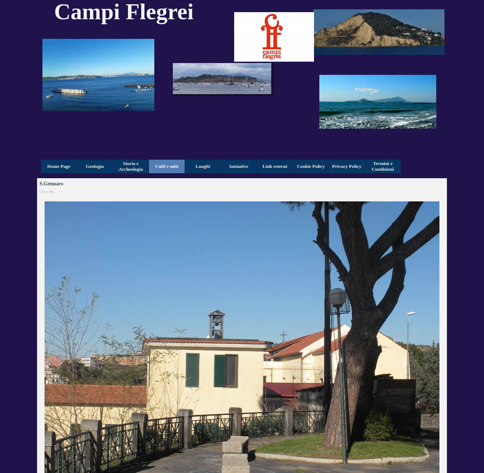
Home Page (59, 166)
